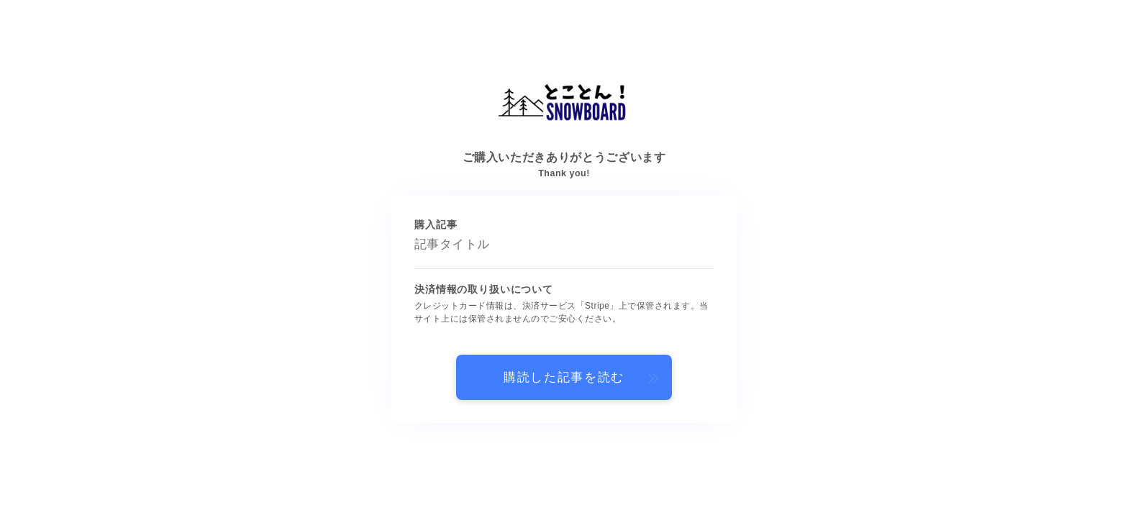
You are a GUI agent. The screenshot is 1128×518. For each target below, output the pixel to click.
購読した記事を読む (564, 377)
